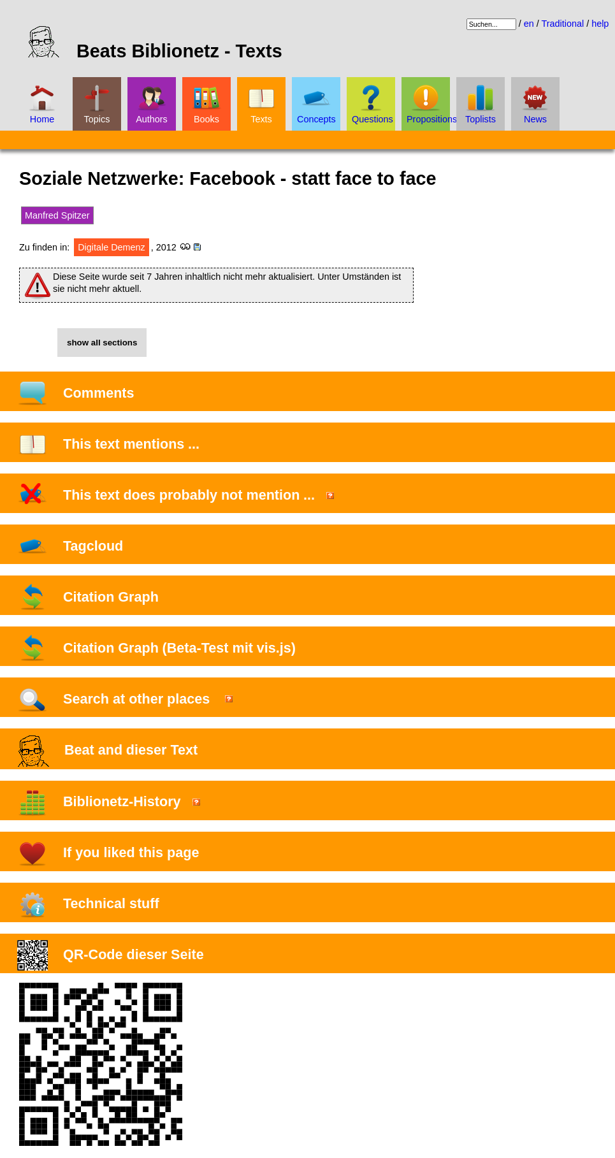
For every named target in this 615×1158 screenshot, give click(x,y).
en (529, 23)
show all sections (102, 342)
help (600, 23)
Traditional (562, 23)
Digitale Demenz (111, 247)
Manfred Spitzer (57, 215)
